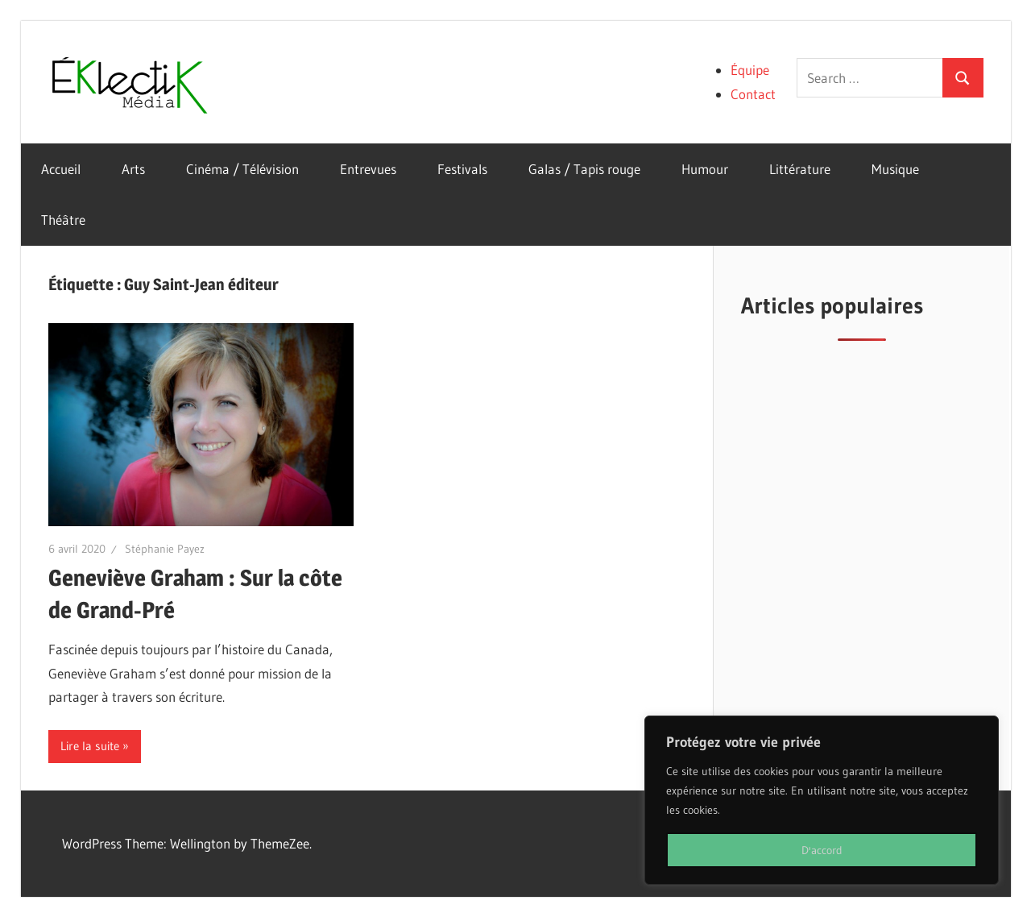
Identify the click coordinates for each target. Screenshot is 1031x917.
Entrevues (368, 168)
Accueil (61, 168)
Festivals (462, 168)
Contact (753, 93)
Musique (895, 168)
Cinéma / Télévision (242, 168)
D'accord (822, 850)
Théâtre (63, 219)
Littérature (799, 168)
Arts (133, 168)
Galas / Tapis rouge (584, 168)
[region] (821, 800)
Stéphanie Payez (165, 548)
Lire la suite (89, 745)
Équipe (750, 69)
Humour (704, 168)
